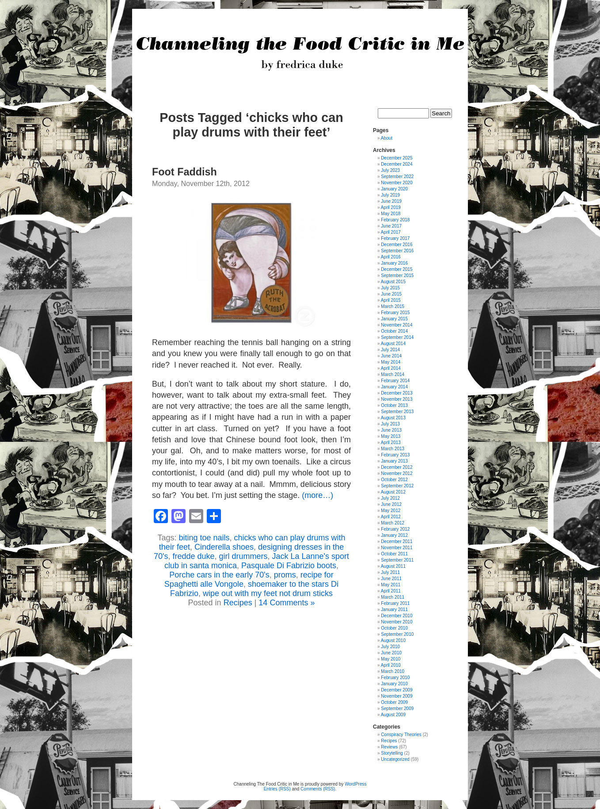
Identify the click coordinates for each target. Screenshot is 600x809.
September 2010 (397, 634)
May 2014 (390, 362)
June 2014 (391, 355)
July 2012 (390, 498)
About (386, 138)
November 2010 (396, 621)
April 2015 (391, 300)
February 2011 (395, 603)
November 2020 (396, 182)
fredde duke (193, 556)
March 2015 (392, 306)
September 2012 (397, 485)
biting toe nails (203, 537)
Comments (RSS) (317, 788)
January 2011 (394, 609)
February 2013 (395, 454)
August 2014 (393, 343)
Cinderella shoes (224, 547)
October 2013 (394, 405)
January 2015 (394, 318)
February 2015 (395, 312)
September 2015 (397, 275)
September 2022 (397, 176)
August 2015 (393, 281)
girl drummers (243, 556)
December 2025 (396, 158)
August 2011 (393, 566)
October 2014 (394, 331)
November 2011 (396, 547)
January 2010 (394, 683)
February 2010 (395, 677)
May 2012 (390, 510)
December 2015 (396, 269)
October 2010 (394, 628)
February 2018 (395, 219)
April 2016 (391, 256)
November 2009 (396, 696)
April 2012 (391, 516)
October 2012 (394, 479)
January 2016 (394, 263)
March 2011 (392, 597)
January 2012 (394, 535)
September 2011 (397, 560)
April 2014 (391, 368)
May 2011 (390, 584)
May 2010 (390, 659)
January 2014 (394, 386)
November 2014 (396, 325)
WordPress (355, 784)
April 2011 (391, 591)
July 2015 (390, 287)
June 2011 (391, 578)
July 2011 (390, 572)
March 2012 (392, 522)
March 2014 (392, 374)
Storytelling (392, 753)
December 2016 (396, 244)
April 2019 (391, 207)
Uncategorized (395, 759)
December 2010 (396, 615)
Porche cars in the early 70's (219, 574)
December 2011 (396, 541)
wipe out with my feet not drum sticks (268, 593)
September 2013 (397, 411)
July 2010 (390, 646)
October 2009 (394, 702)
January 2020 (394, 188)
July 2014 (390, 349)
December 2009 (396, 689)
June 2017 (391, 226)
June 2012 (391, 504)
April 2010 (391, 665)
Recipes (238, 602)
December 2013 (396, 393)
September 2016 (397, 250)
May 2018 (390, 213)
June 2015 (391, 294)
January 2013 (394, 461)
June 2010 (391, 652)
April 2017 (391, 232)
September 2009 (397, 708)
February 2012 (395, 529)
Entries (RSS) (277, 788)
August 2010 (393, 640)
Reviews (389, 746)
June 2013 (391, 430)
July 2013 (390, 424)
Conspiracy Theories (401, 734)
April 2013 (391, 442)
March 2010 (392, 671)
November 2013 (396, 399)
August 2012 (393, 492)
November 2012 (396, 473)
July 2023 (390, 170)
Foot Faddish (184, 172)
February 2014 (395, 380)
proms (285, 574)
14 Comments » (286, 602)
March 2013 (392, 448)
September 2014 (397, 337)
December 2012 (396, 467)
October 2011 (394, 553)
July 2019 (390, 195)
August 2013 (393, 417)
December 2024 (396, 164)
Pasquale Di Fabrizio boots (288, 565)
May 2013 (390, 436)
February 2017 (395, 238)
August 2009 (393, 714)
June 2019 (391, 201)
